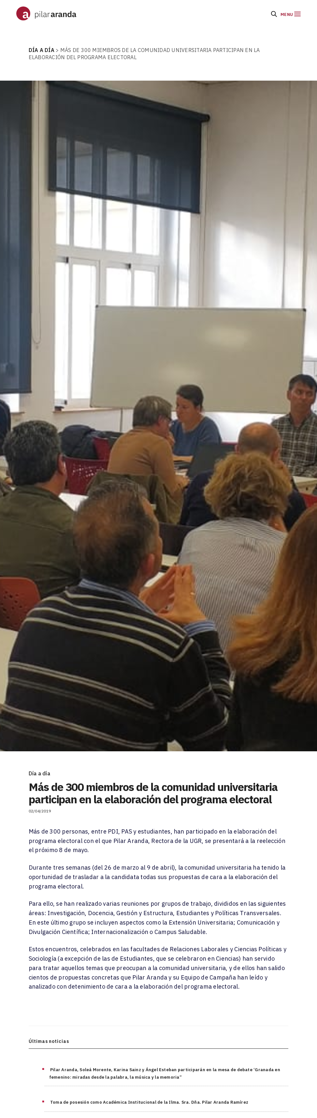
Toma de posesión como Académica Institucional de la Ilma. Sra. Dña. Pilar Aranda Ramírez (149, 1102)
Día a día (39, 773)
